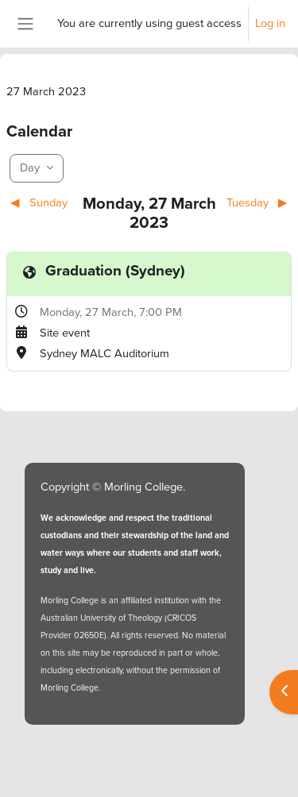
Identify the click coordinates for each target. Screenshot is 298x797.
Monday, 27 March (87, 312)
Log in (270, 23)
